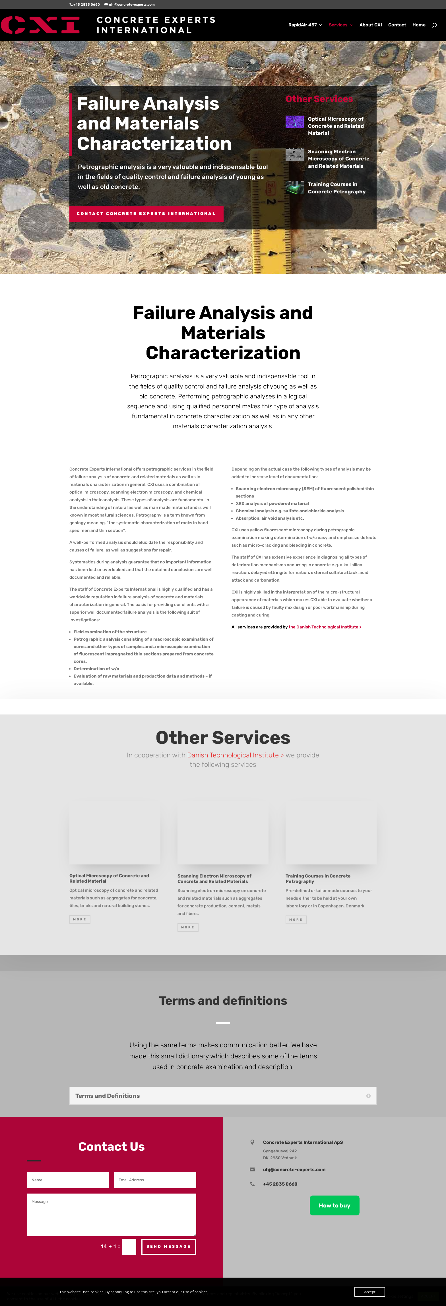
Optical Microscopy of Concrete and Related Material (341, 126)
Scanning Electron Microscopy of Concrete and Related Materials (344, 159)
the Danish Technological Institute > (325, 627)
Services (338, 25)
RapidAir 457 (302, 25)
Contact (397, 25)
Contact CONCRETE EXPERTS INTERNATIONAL (146, 213)
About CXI (371, 25)
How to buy (334, 1205)
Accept (369, 1291)
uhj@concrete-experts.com (294, 1169)
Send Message (168, 1246)
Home (419, 25)
